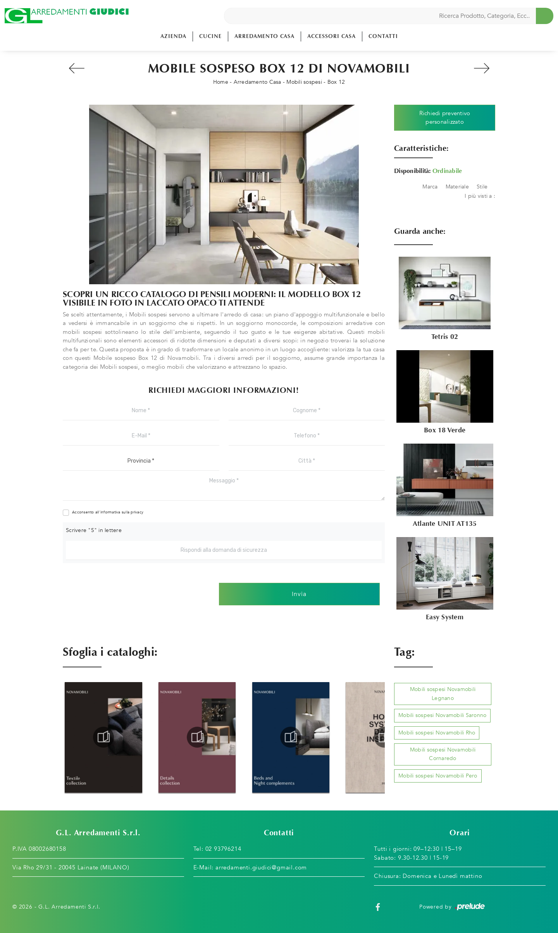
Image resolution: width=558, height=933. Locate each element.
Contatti (383, 36)
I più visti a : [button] (480, 196)
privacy (137, 512)
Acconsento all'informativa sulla (107, 512)
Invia (299, 594)
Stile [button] (482, 186)
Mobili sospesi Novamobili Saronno (442, 715)
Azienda (173, 36)
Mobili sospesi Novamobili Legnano (442, 693)
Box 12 (336, 82)
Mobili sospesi (304, 82)
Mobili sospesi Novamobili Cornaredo (442, 754)
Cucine (210, 36)
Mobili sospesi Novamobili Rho (436, 732)
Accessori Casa (331, 36)
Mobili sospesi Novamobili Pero (437, 775)
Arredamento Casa (264, 36)
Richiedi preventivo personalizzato (444, 117)
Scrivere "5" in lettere (94, 530)
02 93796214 (223, 849)
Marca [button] (429, 186)
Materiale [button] (457, 186)
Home (220, 82)
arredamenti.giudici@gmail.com (261, 867)
